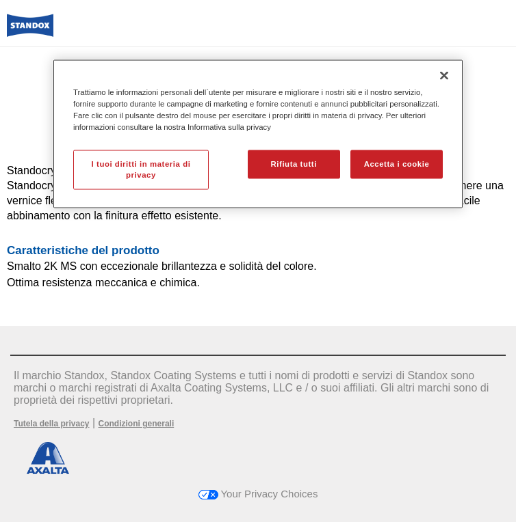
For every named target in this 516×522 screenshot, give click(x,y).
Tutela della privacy (52, 423)
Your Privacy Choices (258, 493)
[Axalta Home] (30, 31)
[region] (258, 133)
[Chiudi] (444, 75)
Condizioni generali (137, 423)
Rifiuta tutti (294, 163)
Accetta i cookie (397, 163)
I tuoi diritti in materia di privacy (141, 168)
